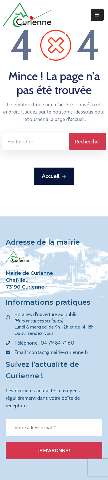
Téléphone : (44, 343)
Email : (51, 352)
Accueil (54, 176)
